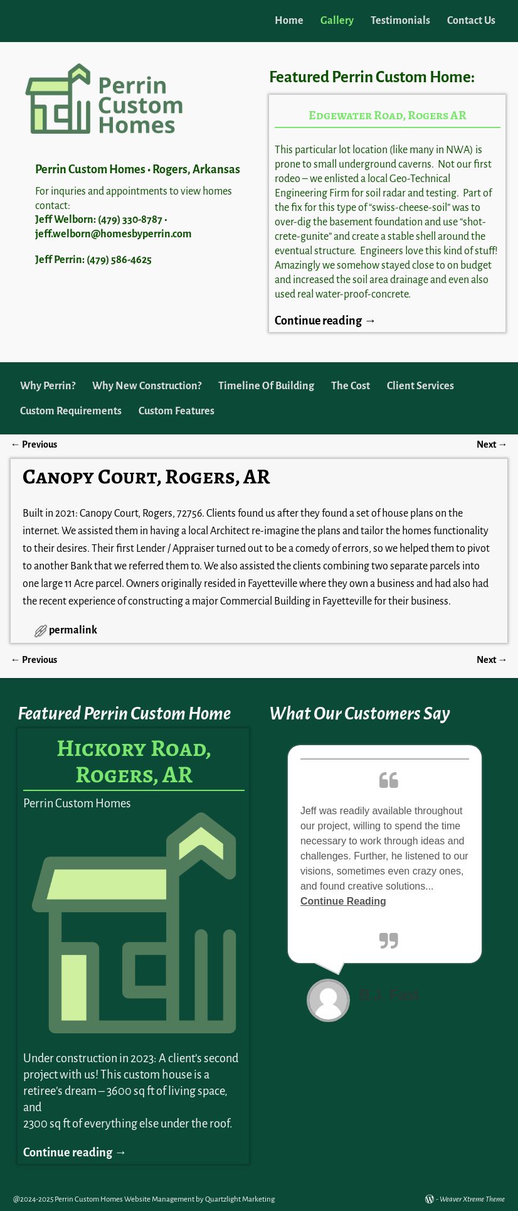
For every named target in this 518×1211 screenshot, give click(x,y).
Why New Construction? (146, 386)
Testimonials (400, 20)
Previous (34, 444)
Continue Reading (343, 901)
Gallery (337, 20)
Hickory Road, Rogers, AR (133, 760)
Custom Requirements (71, 411)
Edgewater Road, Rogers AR (388, 115)
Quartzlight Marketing (240, 1199)
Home (289, 20)
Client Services (420, 386)
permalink (73, 630)
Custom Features (176, 411)
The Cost (350, 386)
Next (492, 444)
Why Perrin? (47, 386)
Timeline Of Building (266, 386)
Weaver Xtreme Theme (472, 1199)
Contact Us (471, 20)
